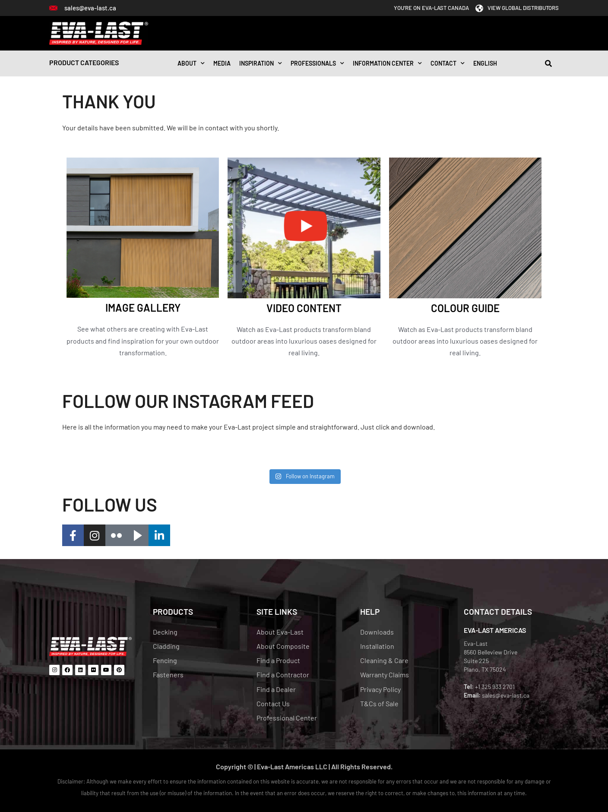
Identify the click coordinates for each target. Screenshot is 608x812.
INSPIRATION (260, 63)
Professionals (317, 63)
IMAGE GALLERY (142, 307)
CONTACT (448, 63)
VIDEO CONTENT (304, 308)
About (191, 63)
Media (222, 63)
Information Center (387, 63)
